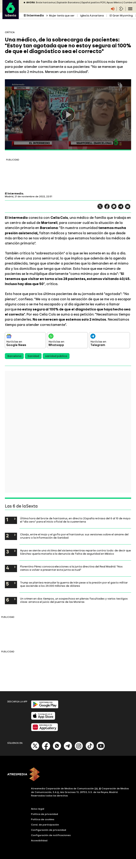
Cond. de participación (45, 824)
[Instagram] (79, 749)
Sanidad (33, 356)
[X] (35, 749)
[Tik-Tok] (90, 749)
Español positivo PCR (93, 2)
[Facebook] (46, 749)
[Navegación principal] (130, 8)
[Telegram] (68, 749)
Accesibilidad (39, 840)
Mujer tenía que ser (61, 15)
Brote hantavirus (45, 2)
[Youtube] (100, 749)
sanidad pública (56, 356)
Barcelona (14, 356)
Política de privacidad (44, 814)
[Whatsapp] (57, 749)
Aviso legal (37, 808)
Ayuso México (114, 2)
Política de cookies (42, 819)
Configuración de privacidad (48, 830)
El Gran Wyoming (121, 15)
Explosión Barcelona (68, 2)
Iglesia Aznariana (92, 15)
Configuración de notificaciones (51, 835)
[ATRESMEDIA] (68, 774)
